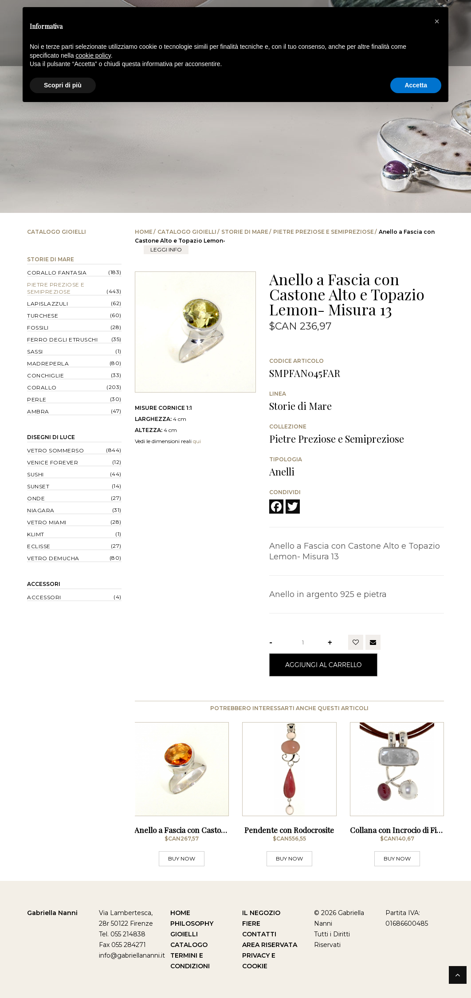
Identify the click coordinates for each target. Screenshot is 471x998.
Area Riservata (269, 945)
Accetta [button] (415, 85)
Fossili (38, 327)
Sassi (35, 351)
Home (144, 231)
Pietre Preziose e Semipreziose (323, 231)
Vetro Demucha (53, 558)
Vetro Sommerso (55, 450)
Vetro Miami (47, 522)
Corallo (42, 387)
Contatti (259, 934)
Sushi (35, 474)
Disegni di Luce (51, 437)
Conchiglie (45, 375)
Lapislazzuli (47, 303)
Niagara (41, 510)
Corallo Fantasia (56, 272)
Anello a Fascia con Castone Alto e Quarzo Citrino (219, 830)
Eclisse (39, 546)
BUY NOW (181, 858)
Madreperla (48, 363)
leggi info (166, 249)
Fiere (251, 923)
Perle (37, 399)
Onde (36, 498)
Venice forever (52, 462)
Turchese (42, 315)
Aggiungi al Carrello (323, 664)
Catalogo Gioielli (186, 231)
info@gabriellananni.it (132, 955)
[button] (437, 21)
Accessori (43, 584)
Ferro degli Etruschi (62, 339)
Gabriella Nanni (52, 913)
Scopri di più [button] (63, 85)
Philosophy (191, 923)
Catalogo (189, 945)
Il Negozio (261, 913)
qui (197, 441)
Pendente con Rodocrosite (289, 830)
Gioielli (184, 934)
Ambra (38, 411)
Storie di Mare (244, 231)
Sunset (38, 486)
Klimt (35, 534)
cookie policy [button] (93, 55)
